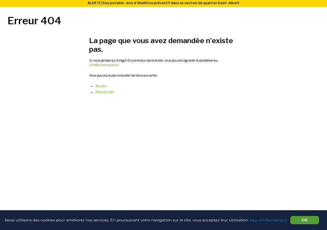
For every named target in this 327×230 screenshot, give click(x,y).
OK (304, 220)
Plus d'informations (268, 220)
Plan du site (104, 92)
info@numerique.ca (103, 65)
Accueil (101, 86)
